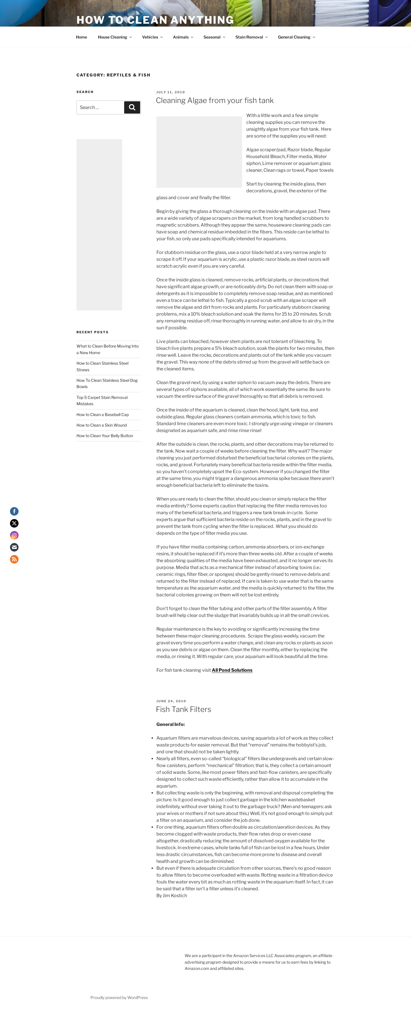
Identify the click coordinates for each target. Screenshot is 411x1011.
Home (81, 37)
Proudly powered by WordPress (119, 997)
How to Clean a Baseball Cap (102, 414)
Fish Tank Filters (183, 709)
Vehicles (153, 37)
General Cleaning (297, 37)
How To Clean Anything (155, 20)
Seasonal (215, 37)
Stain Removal (252, 37)
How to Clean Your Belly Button (104, 435)
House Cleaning (115, 37)
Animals (183, 37)
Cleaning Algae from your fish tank (215, 100)
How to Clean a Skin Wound (101, 425)
